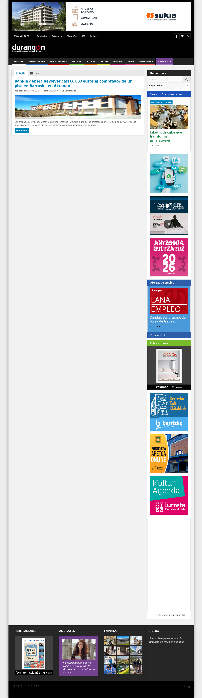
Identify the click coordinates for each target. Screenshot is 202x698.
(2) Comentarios (47, 144)
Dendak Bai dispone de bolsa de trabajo (168, 319)
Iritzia (90, 62)
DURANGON (33, 144)
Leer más (21, 150)
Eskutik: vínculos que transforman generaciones (166, 136)
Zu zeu (103, 62)
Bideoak (117, 62)
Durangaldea (37, 62)
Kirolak (76, 62)
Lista (34, 73)
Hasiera (19, 62)
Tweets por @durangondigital (169, 614)
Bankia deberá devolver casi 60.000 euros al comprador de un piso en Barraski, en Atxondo (44, 127)
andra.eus (164, 62)
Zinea (131, 62)
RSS (83, 36)
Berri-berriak (58, 62)
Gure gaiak (146, 62)
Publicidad (42, 36)
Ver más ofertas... (159, 335)
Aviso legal (57, 36)
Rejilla (20, 73)
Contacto (94, 36)
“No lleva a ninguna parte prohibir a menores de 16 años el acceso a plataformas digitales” (78, 667)
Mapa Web (72, 36)
